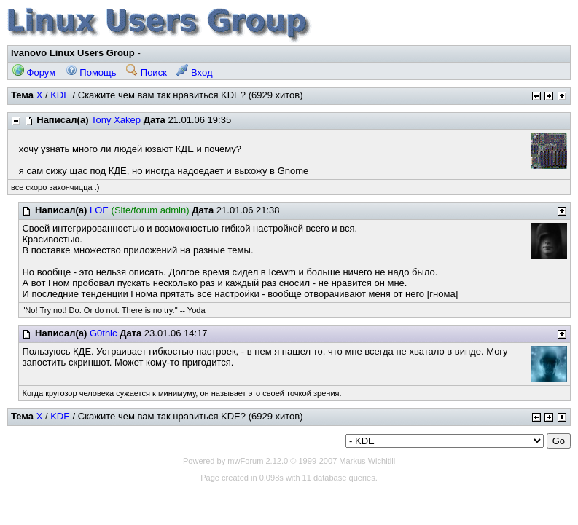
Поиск (146, 72)
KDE (60, 95)
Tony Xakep (116, 119)
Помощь (91, 72)
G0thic (103, 333)
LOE (99, 210)
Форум (33, 72)
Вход (194, 72)
